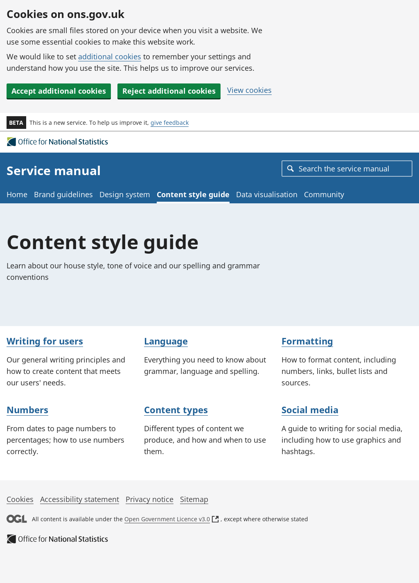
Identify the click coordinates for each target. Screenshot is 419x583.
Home (17, 194)
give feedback (170, 122)
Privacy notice (149, 499)
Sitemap (194, 499)
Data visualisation (266, 194)
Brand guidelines (63, 194)
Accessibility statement (79, 499)
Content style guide (193, 194)
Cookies (20, 499)
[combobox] (347, 168)
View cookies (249, 90)
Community (324, 194)
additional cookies (109, 56)
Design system (124, 194)
